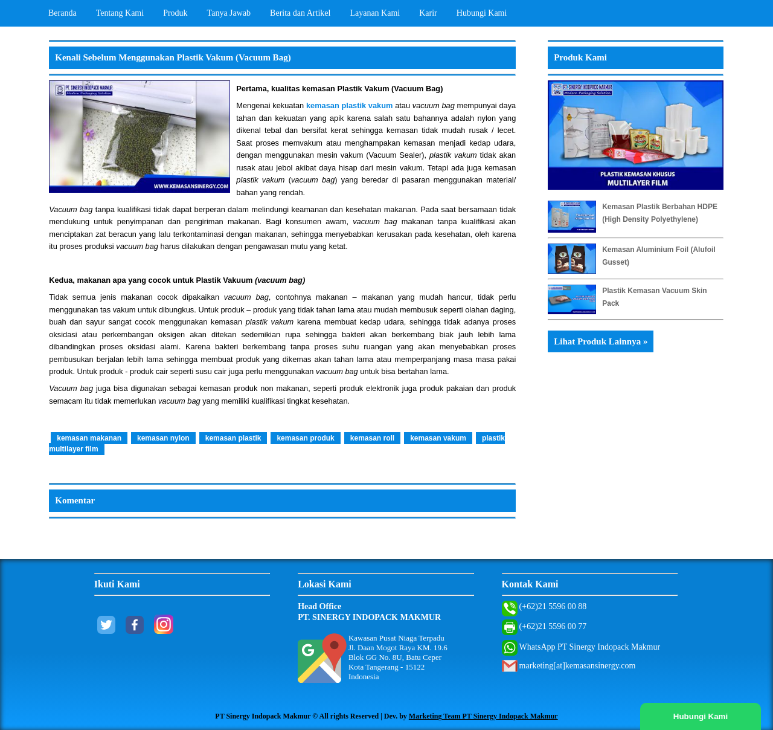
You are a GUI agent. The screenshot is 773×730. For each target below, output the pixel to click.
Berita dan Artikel (300, 13)
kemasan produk (305, 438)
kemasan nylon (163, 438)
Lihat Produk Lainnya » (600, 341)
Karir (428, 13)
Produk (175, 13)
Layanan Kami (375, 13)
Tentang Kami (120, 13)
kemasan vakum (438, 438)
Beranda (62, 13)
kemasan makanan (89, 438)
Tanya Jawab (229, 13)
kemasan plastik (233, 438)
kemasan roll (372, 438)
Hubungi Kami (482, 13)
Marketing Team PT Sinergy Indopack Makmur (483, 716)
